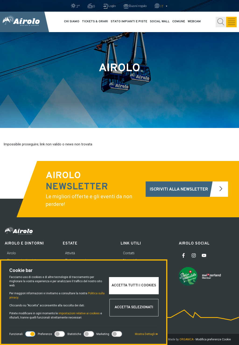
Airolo (11, 253)
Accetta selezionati (134, 307)
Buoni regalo (135, 6)
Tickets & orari (95, 21)
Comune (178, 21)
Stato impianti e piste (129, 21)
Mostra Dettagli (146, 334)
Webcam (194, 21)
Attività (70, 253)
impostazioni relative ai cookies (79, 313)
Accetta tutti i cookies (134, 285)
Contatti (128, 253)
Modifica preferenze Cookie (213, 339)
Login (109, 6)
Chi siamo (71, 21)
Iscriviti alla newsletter (189, 189)
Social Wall (160, 21)
